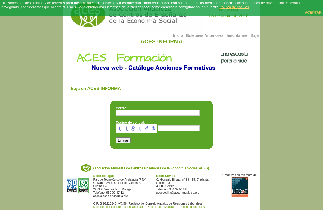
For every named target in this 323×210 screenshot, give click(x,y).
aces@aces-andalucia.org (110, 195)
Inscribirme (237, 35)
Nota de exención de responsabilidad (118, 206)
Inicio (178, 35)
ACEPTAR (313, 12)
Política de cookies (234, 7)
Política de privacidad (161, 206)
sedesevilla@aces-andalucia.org (178, 192)
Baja (255, 35)
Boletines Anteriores (204, 35)
